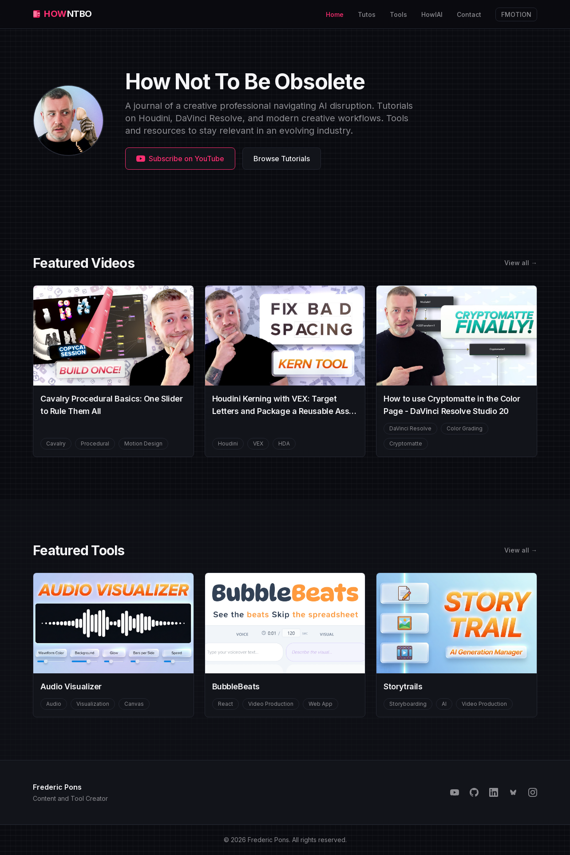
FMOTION (519, 13)
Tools (398, 14)
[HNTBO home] (62, 14)
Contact (469, 14)
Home (335, 14)
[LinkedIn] (493, 792)
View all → (520, 262)
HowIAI (432, 14)
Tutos (367, 14)
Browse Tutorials (281, 158)
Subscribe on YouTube (180, 158)
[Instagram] (532, 792)
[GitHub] (474, 792)
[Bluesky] (513, 792)
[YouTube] (454, 792)
